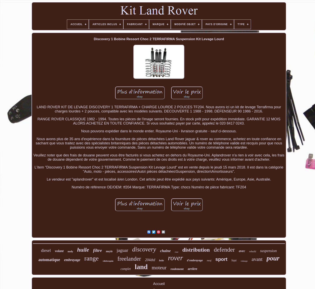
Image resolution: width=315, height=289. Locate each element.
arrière (192, 269)
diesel (46, 250)
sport (221, 259)
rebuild (252, 251)
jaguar (122, 250)
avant (257, 259)
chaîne (165, 251)
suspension (268, 251)
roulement (177, 269)
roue (176, 252)
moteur (159, 268)
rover (175, 258)
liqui (234, 260)
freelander (129, 258)
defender (224, 249)
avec (242, 251)
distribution (196, 250)
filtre (97, 250)
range (91, 258)
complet (126, 269)
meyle (109, 251)
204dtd (150, 260)
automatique (49, 259)
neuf (209, 260)
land (141, 267)
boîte (161, 260)
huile (83, 250)
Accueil (159, 284)
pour (273, 258)
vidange (244, 261)
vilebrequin (108, 261)
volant (59, 251)
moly (70, 251)
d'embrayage (195, 260)
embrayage (72, 260)
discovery (144, 249)
